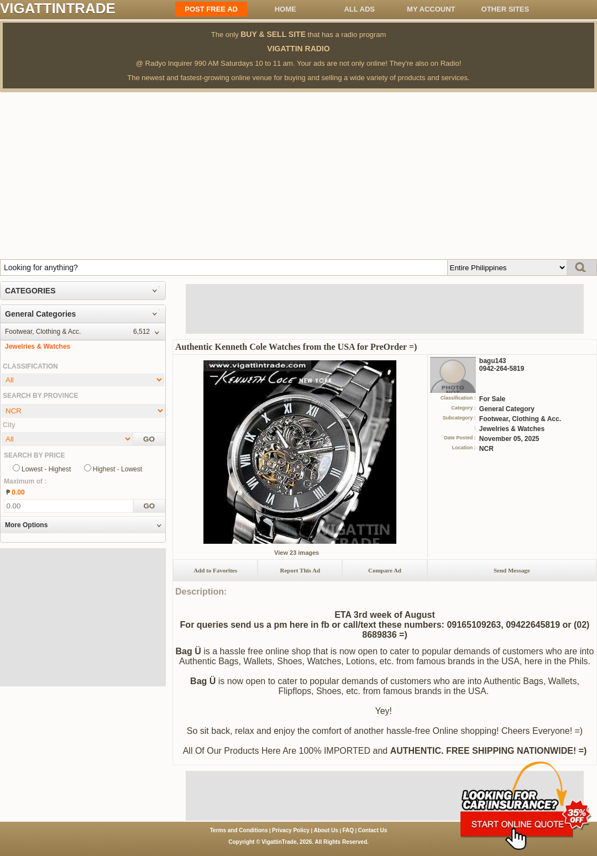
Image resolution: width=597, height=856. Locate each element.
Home (285, 9)
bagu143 (492, 361)
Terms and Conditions (239, 830)
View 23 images (296, 552)
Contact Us (372, 830)
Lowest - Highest (46, 469)
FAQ (348, 830)
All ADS (359, 9)
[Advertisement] (298, 175)
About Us (325, 830)
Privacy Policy (291, 830)
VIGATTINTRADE (58, 8)
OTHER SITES (505, 9)
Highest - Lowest (117, 469)
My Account (431, 9)
